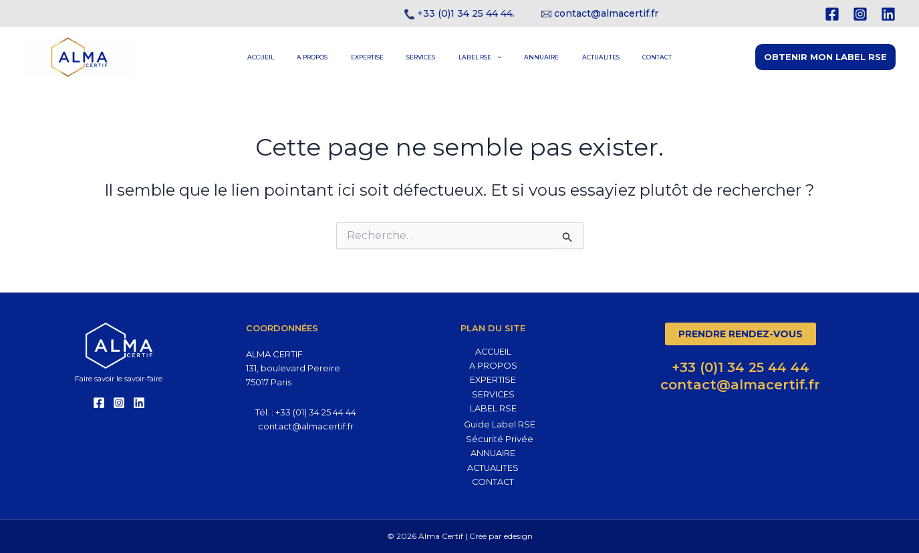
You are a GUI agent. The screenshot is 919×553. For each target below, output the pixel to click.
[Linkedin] (888, 14)
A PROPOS (339, 57)
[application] (490, 57)
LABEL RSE (473, 57)
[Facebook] (832, 14)
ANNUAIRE (525, 57)
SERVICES (426, 57)
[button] (825, 57)
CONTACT (619, 57)
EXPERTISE (383, 57)
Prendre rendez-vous (740, 333)
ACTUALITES (573, 57)
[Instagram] (860, 14)
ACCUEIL (298, 57)
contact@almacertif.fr (606, 13)
